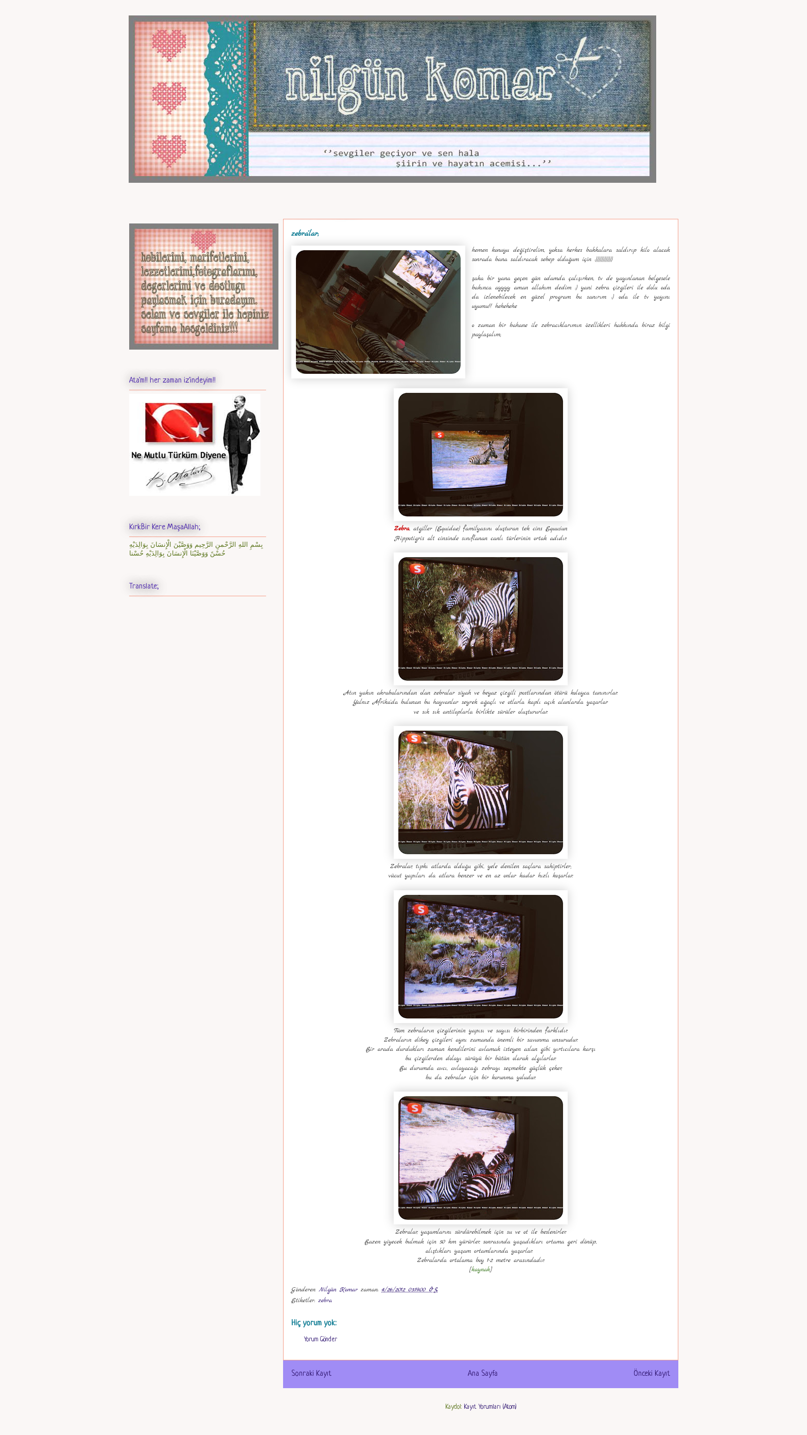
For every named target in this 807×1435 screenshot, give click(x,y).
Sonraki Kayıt (311, 1374)
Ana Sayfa (483, 1374)
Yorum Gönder (320, 1339)
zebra (325, 1300)
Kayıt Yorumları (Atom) (490, 1407)
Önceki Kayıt (652, 1374)
